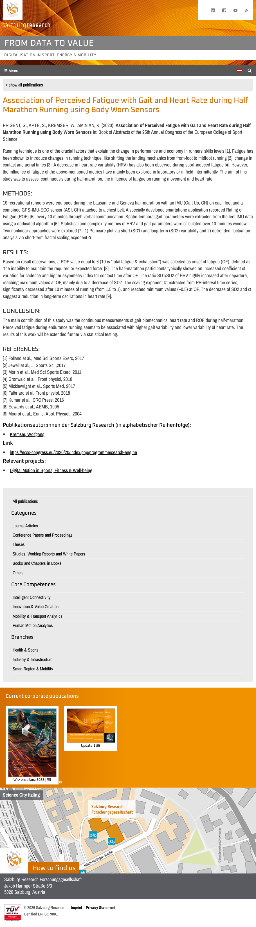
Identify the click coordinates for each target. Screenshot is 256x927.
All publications (25, 501)
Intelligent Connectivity (32, 597)
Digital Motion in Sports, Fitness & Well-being (51, 470)
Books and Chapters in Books (37, 563)
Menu (13, 71)
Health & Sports (26, 650)
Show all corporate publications (34, 781)
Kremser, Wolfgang (27, 434)
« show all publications (24, 85)
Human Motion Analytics (33, 625)
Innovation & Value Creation (36, 606)
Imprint (76, 907)
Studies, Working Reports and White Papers (49, 554)
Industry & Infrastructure (32, 659)
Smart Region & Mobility (33, 669)
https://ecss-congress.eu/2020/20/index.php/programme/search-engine (73, 452)
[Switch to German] (239, 71)
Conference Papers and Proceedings (43, 535)
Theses (19, 544)
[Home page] (13, 10)
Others (18, 573)
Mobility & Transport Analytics (37, 616)
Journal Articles (25, 526)
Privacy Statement (100, 907)
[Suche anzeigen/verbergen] (249, 70)
